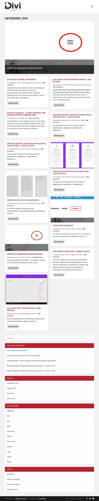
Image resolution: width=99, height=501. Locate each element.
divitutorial (18, 71)
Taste (33, 149)
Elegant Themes (20, 499)
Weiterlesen (13, 103)
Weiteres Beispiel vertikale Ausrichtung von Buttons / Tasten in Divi (26, 144)
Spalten (34, 203)
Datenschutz (70, 499)
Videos (37, 149)
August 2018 (11, 388)
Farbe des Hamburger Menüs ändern (24, 68)
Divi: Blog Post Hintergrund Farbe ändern (24, 309)
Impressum (80, 499)
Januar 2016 (11, 398)
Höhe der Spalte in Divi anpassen (23, 200)
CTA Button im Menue (63, 225)
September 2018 (13, 383)
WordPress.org (12, 490)
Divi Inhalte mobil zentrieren (21, 79)
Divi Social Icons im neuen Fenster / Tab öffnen (72, 80)
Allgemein (29, 83)
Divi (35, 71)
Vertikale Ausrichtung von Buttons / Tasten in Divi (71, 172)
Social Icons (87, 85)
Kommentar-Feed (13, 484)
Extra (39, 83)
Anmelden (10, 474)
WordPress (42, 499)
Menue (79, 229)
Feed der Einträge (13, 479)
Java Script (80, 85)
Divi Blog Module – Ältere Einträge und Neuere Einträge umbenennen (26, 114)
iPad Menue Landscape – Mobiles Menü (71, 251)
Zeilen (38, 203)
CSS (32, 71)
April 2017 (10, 393)
